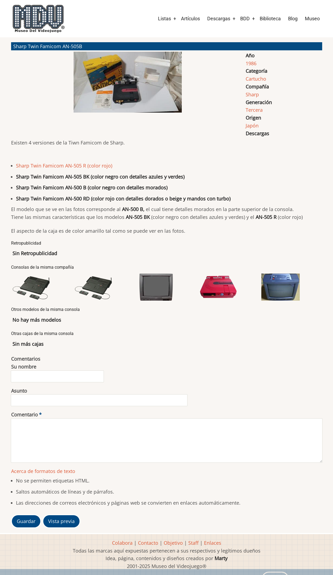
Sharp (252, 94)
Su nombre (23, 366)
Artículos (190, 18)
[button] (128, 84)
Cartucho (256, 78)
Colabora (122, 543)
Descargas (218, 18)
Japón (252, 125)
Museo (312, 18)
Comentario (24, 414)
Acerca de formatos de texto (43, 471)
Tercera (254, 110)
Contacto (148, 543)
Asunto (19, 390)
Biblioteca (270, 18)
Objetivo (173, 543)
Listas (164, 18)
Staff (193, 543)
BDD (245, 18)
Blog (293, 18)
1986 (251, 63)
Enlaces (212, 543)
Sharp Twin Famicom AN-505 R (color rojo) (64, 165)
